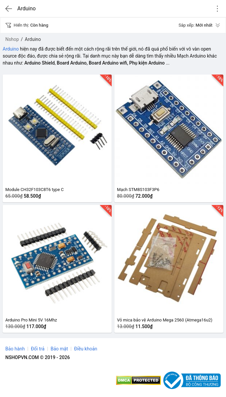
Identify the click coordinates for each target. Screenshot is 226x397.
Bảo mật (59, 348)
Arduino (11, 49)
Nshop (12, 39)
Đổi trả (38, 348)
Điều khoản (85, 348)
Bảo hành (15, 348)
